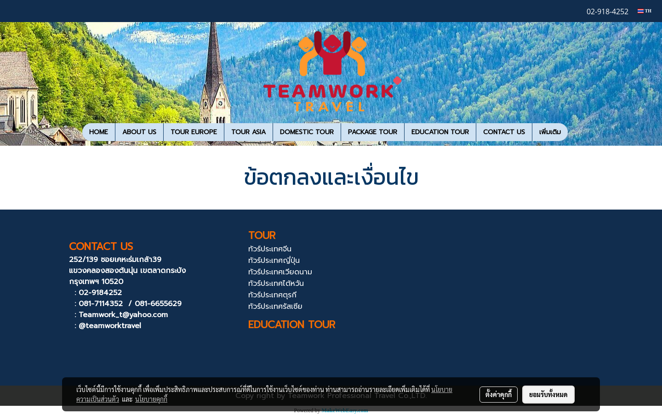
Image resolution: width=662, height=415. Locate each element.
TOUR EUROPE (194, 132)
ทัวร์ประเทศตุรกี (272, 295)
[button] (576, 132)
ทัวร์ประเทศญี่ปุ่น (274, 260)
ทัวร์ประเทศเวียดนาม (280, 272)
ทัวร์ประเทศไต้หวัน (276, 283)
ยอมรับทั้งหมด (548, 394)
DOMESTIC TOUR (307, 132)
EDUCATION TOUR (440, 132)
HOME (98, 132)
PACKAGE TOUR (372, 132)
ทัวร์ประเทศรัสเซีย (275, 306)
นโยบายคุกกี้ (151, 399)
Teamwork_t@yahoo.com (123, 314)
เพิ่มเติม (550, 132)
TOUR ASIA (248, 132)
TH (644, 10)
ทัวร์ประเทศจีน (269, 249)
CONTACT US (504, 132)
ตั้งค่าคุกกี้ (498, 394)
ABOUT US (139, 132)
